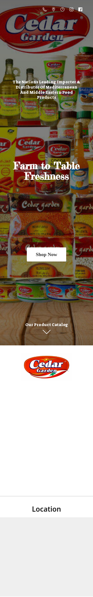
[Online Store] (46, 367)
